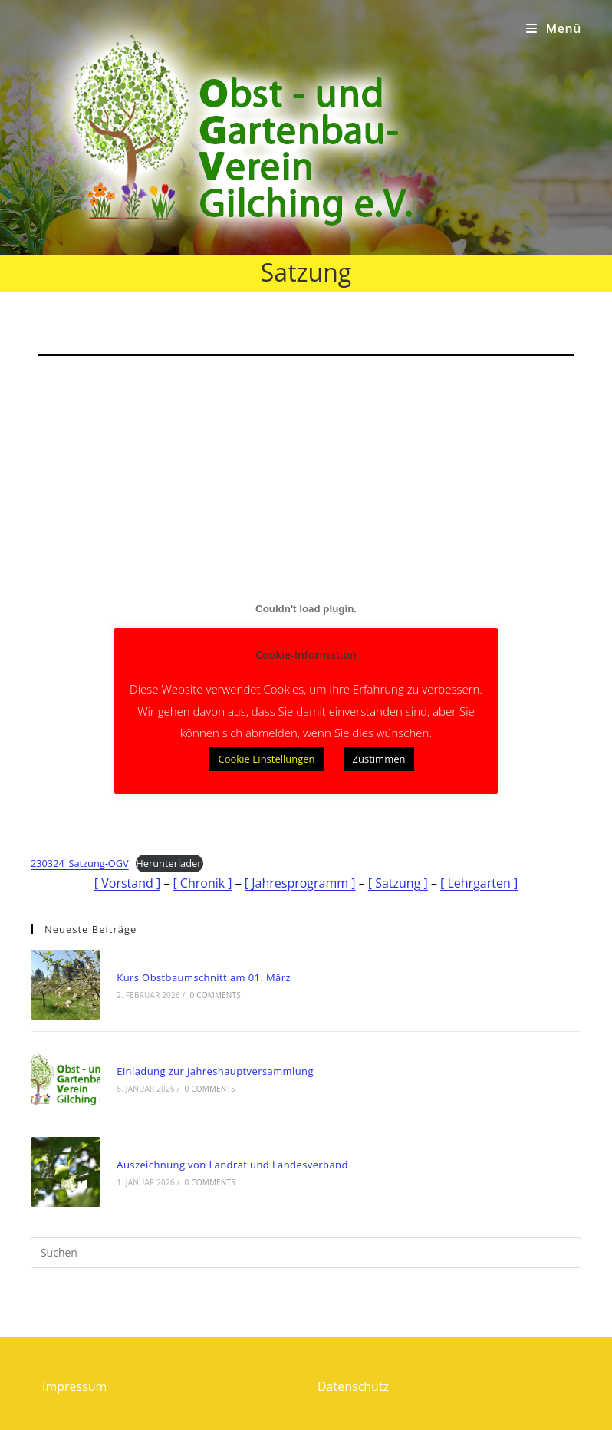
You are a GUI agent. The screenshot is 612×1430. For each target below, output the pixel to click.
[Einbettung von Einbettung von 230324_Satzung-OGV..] (306, 609)
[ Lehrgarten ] (479, 883)
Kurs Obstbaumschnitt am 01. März (204, 977)
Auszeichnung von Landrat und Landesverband (232, 1164)
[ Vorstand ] (127, 883)
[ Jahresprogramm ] (300, 883)
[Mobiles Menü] (553, 28)
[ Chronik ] (202, 883)
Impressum (74, 1386)
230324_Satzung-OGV (80, 863)
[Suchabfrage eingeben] (306, 1252)
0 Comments (215, 995)
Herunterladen (169, 863)
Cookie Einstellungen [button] (267, 759)
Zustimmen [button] (379, 759)
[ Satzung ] (398, 883)
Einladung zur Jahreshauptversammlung (215, 1071)
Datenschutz (353, 1386)
